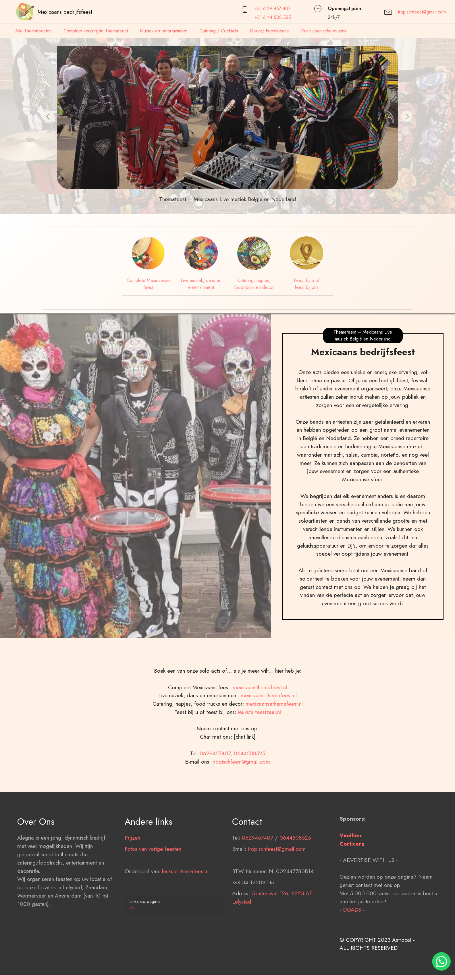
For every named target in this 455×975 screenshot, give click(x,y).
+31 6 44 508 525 (273, 17)
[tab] (174, 905)
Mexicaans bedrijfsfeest (65, 12)
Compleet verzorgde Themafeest (95, 31)
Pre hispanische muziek (323, 31)
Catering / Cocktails (218, 31)
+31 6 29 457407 (272, 8)
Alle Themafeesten (33, 31)
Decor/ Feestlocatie (269, 31)
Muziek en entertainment (163, 31)
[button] (48, 116)
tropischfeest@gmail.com (422, 12)
